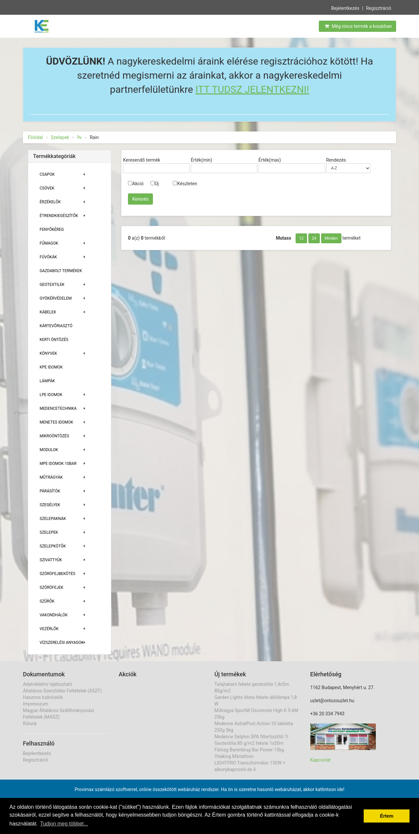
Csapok (47, 174)
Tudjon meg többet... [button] (64, 823)
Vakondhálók (53, 615)
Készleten (185, 183)
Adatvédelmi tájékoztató (47, 684)
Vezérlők (49, 628)
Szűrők (47, 601)
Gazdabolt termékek (61, 270)
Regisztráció (378, 7)
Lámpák (47, 381)
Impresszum (35, 703)
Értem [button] (386, 816)
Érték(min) (201, 160)
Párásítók (50, 491)
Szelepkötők (53, 546)
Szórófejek (52, 587)
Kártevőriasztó (56, 326)
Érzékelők (50, 202)
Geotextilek (52, 284)
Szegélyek (50, 505)
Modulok (49, 449)
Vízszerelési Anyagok (62, 642)
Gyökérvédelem (56, 298)
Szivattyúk (51, 560)
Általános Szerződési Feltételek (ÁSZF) (62, 690)
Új (155, 183)
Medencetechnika (58, 408)
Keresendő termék (141, 160)
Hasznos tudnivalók (43, 697)
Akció (136, 183)
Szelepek (60, 137)
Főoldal (35, 137)
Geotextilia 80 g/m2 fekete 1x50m (248, 743)
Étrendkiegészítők (59, 215)
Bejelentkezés (345, 7)
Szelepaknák (53, 518)
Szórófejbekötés (57, 573)
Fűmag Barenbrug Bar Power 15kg (249, 749)
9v (79, 137)
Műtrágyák (51, 477)
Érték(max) (269, 160)
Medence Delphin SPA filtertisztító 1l (251, 736)
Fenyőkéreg (52, 229)
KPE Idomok (51, 367)
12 (301, 238)
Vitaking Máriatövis (233, 756)
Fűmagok (49, 243)
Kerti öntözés (54, 339)
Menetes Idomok (56, 422)
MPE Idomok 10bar (58, 463)
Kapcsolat (320, 760)
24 (314, 238)
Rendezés (336, 160)
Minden (331, 238)
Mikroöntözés (54, 436)
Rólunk (30, 723)
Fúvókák (48, 257)
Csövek (47, 188)
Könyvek (48, 353)
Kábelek (48, 312)
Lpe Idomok (51, 394)
